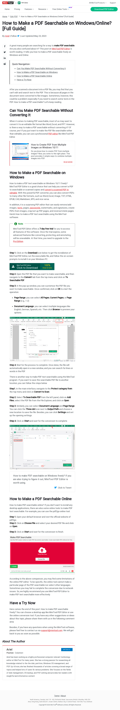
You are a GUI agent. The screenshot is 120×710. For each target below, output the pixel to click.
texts (19, 208)
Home (7, 9)
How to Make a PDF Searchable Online (34, 76)
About (63, 696)
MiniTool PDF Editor (61, 48)
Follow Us (67, 649)
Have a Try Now (24, 79)
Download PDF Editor (104, 9)
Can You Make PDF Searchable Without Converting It (41, 68)
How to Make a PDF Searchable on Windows (37, 72)
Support (113, 3)
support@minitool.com (51, 630)
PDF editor (53, 134)
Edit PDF (14, 16)
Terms (56, 696)
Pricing (17, 9)
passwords (35, 208)
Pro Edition (18, 241)
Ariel (7, 36)
